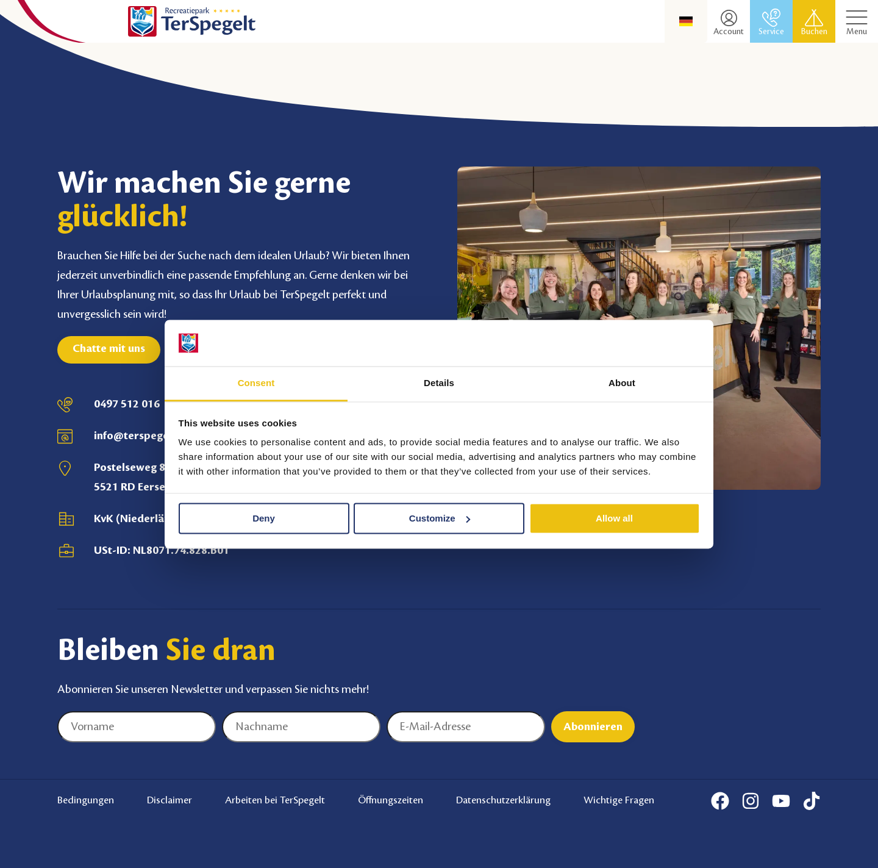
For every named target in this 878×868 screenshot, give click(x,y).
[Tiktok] (811, 801)
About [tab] (622, 383)
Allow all (614, 518)
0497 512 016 (127, 404)
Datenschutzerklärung (503, 800)
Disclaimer (169, 800)
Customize (439, 518)
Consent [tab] (256, 383)
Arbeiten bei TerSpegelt (275, 800)
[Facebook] (720, 801)
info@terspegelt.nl (141, 435)
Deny (263, 518)
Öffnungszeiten (390, 800)
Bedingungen (85, 800)
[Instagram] (750, 801)
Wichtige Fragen (619, 800)
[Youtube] (781, 801)
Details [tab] (439, 383)
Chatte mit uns (109, 348)
